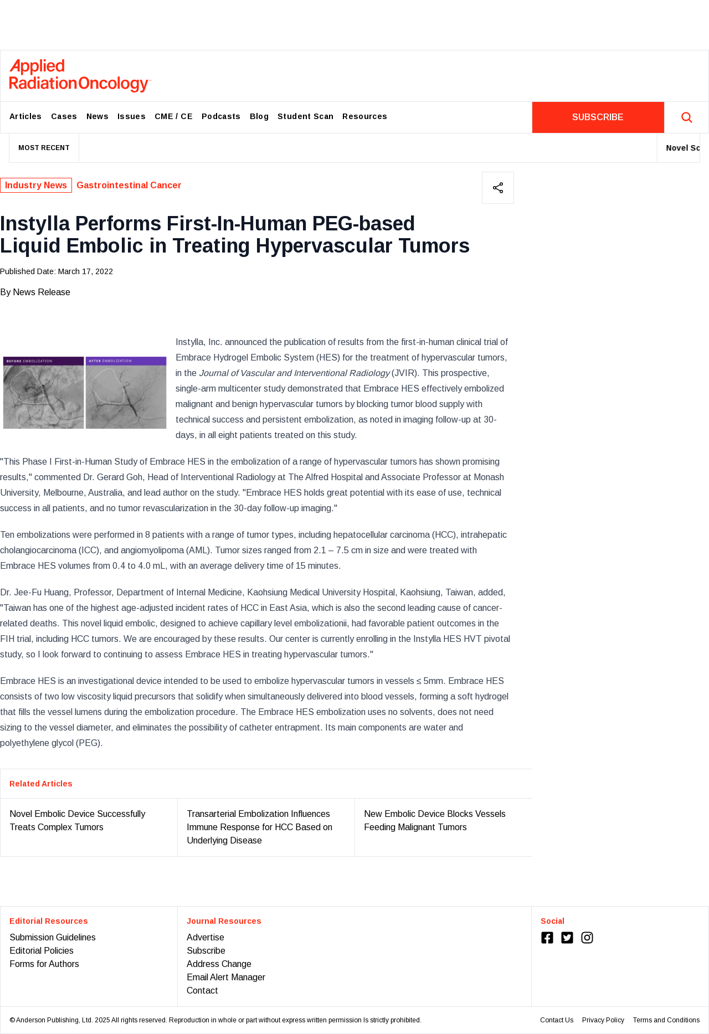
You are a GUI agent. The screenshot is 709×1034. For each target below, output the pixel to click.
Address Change (219, 964)
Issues (131, 116)
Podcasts (221, 116)
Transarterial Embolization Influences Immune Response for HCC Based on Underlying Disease (259, 827)
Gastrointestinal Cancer (129, 185)
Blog (259, 116)
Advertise (205, 937)
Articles (25, 116)
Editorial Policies (41, 950)
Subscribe (206, 950)
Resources (364, 116)
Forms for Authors (44, 964)
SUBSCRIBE (598, 117)
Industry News (36, 185)
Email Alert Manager (226, 977)
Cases (64, 116)
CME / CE (174, 116)
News (97, 116)
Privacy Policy (603, 1020)
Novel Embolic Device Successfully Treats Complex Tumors (77, 820)
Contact (202, 990)
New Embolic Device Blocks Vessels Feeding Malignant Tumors (435, 820)
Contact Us (556, 1020)
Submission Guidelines (52, 937)
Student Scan (305, 116)
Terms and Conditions (666, 1020)
